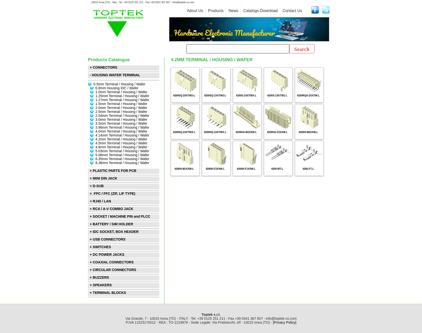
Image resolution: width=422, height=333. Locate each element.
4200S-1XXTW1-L (277, 95)
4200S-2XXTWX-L (246, 95)
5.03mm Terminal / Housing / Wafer (122, 151)
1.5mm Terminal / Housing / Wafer (121, 104)
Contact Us (292, 11)
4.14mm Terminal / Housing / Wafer (122, 135)
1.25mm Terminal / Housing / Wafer (122, 96)
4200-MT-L (277, 168)
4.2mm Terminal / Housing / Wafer (121, 139)
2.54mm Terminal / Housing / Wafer (122, 116)
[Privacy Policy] (284, 322)
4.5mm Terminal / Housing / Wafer (121, 143)
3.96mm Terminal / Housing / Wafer (122, 127)
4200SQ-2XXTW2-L (184, 95)
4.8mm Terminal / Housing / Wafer (121, 147)
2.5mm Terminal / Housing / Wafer (121, 112)
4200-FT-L (308, 168)
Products (216, 11)
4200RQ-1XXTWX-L (215, 132)
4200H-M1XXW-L (184, 168)
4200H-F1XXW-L (246, 168)
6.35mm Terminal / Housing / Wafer (122, 159)
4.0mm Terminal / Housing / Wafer (121, 131)
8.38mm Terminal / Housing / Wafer (122, 163)
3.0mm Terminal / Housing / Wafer (121, 119)
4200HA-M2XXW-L (246, 132)
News (233, 11)
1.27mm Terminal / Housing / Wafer (122, 100)
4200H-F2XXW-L (215, 168)
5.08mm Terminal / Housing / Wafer (122, 155)
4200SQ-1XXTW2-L (215, 95)
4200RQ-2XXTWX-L (184, 132)
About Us (195, 11)
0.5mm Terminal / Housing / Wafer (120, 84)
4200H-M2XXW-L (308, 132)
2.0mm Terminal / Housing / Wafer (121, 108)
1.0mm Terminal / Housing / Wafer (121, 92)
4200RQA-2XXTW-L (308, 95)
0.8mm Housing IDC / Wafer (117, 88)
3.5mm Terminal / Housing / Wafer (121, 123)
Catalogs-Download (260, 11)
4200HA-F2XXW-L (277, 132)
